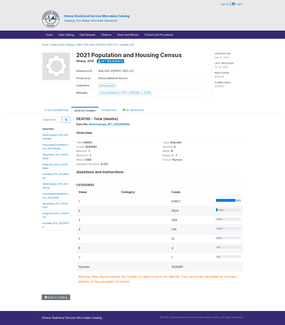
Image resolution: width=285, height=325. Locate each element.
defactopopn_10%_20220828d (109, 124)
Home (49, 34)
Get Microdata (110, 61)
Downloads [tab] (109, 110)
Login (237, 4)
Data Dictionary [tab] (85, 110)
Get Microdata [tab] (133, 110)
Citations (106, 34)
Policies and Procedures (159, 34)
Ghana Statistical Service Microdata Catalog (96, 16)
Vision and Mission (128, 34)
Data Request (87, 34)
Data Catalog (66, 34)
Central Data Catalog (62, 44)
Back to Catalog (56, 297)
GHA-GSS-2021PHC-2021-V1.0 (100, 44)
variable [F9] (127, 44)
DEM (78, 44)
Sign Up (225, 4)
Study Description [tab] (56, 110)
